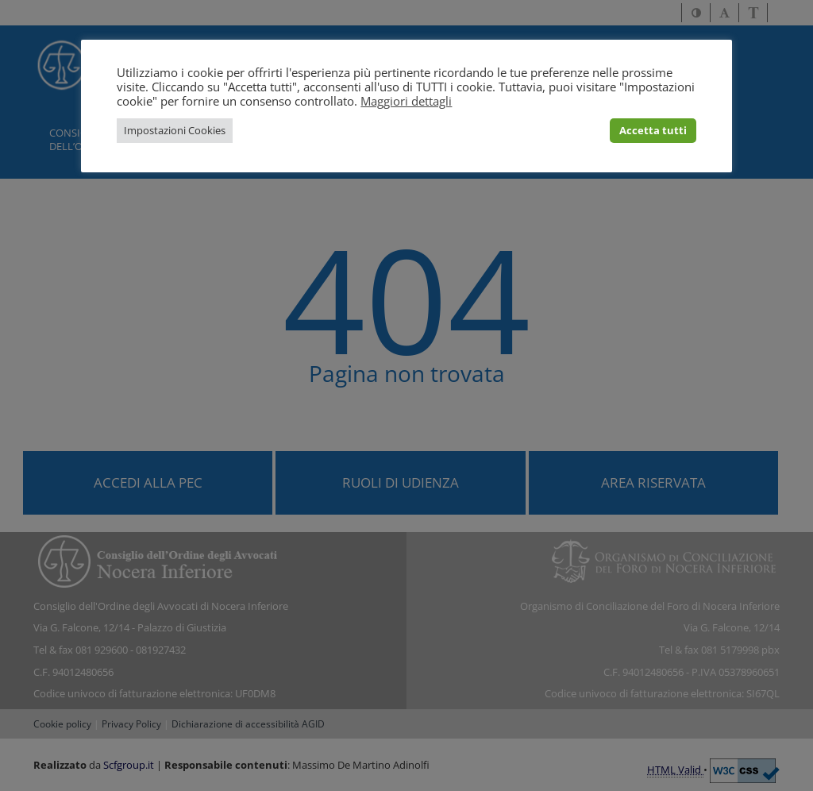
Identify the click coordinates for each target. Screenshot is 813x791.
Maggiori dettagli (406, 101)
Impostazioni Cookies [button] (174, 130)
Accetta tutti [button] (653, 130)
